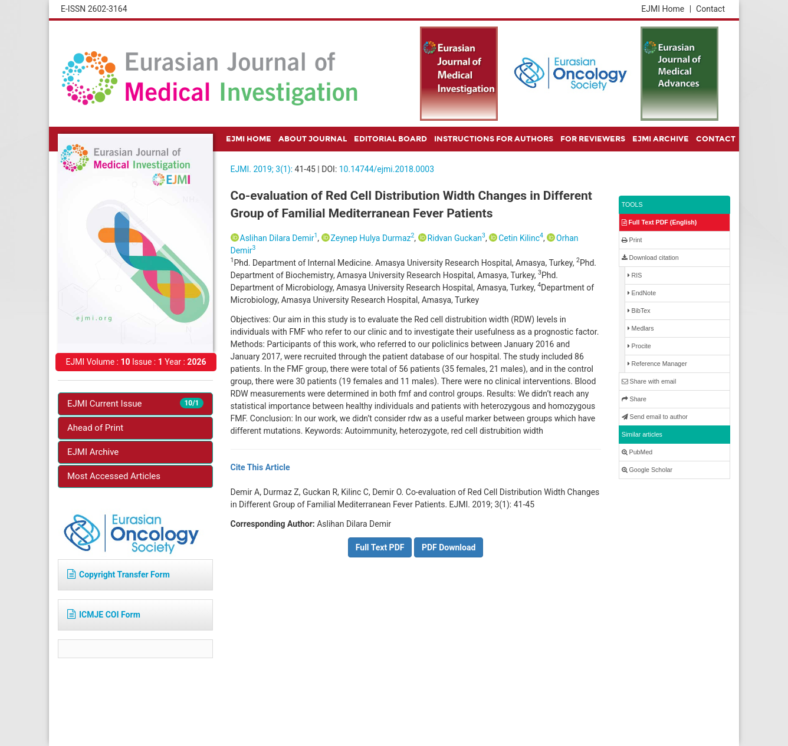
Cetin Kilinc (520, 238)
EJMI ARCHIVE (660, 139)
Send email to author (655, 417)
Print (632, 240)
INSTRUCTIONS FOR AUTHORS (493, 139)
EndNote (642, 293)
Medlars (641, 328)
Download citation (650, 258)
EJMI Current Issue (135, 403)
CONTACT (716, 139)
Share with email (649, 381)
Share (634, 399)
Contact (710, 9)
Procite (639, 346)
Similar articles (642, 434)
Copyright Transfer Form (118, 574)
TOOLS (632, 204)
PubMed (637, 452)
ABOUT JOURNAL (312, 139)
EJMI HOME (248, 139)
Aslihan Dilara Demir (279, 238)
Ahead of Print (95, 427)
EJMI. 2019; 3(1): (262, 169)
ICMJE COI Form (103, 614)
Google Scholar (647, 470)
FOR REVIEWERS (592, 139)
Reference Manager (657, 364)
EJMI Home (666, 9)
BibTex (639, 311)
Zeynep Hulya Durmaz (373, 238)
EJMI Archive (93, 452)
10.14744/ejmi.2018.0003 (386, 169)
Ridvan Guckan (456, 238)
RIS (635, 275)
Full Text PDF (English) (659, 222)
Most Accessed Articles (113, 476)
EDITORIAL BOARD (390, 139)
